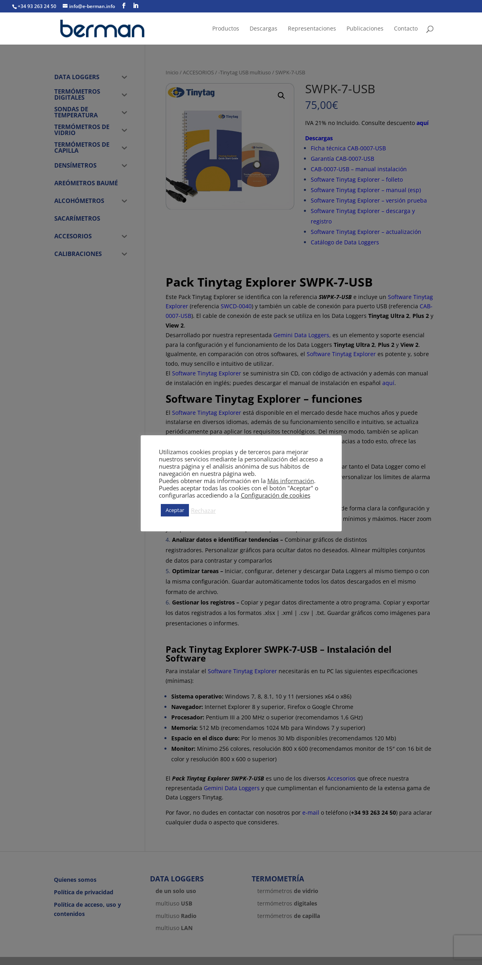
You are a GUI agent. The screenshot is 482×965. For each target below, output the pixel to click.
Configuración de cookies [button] (275, 495)
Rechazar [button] (203, 510)
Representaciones (312, 29)
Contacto (406, 29)
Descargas (263, 29)
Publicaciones (365, 29)
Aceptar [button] (175, 510)
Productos (225, 29)
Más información (290, 480)
